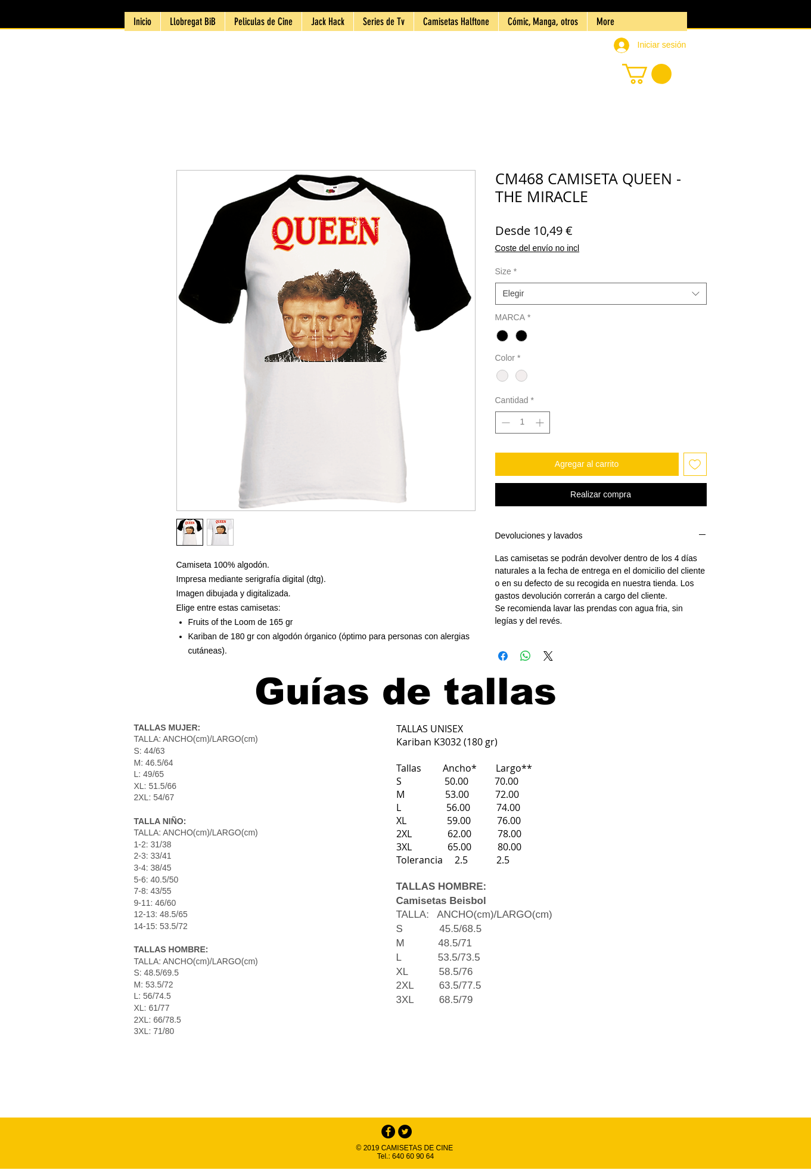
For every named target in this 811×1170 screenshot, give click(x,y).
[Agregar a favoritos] (695, 464)
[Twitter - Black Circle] (405, 1131)
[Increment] (540, 422)
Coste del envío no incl (537, 248)
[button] (647, 74)
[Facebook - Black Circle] (388, 1131)
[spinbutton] (522, 422)
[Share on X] (548, 656)
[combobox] (601, 294)
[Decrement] (504, 422)
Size (506, 271)
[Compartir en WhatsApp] (525, 656)
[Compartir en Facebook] (503, 656)
